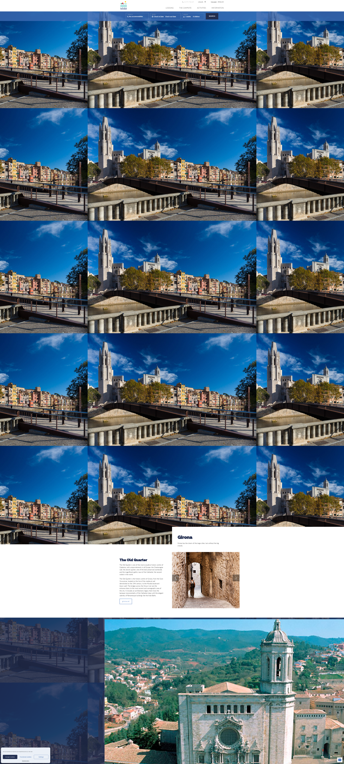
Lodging (170, 8)
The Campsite (185, 8)
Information (218, 8)
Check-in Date (159, 16)
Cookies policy (25, 760)
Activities (201, 8)
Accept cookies (10, 757)
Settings (41, 757)
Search (212, 16)
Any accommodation (136, 16)
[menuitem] (221, 2)
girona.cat (125, 601)
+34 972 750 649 (189, 2)
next (236, 577)
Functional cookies (25, 757)
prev (175, 577)
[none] (221, 2)
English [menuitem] (221, 2)
